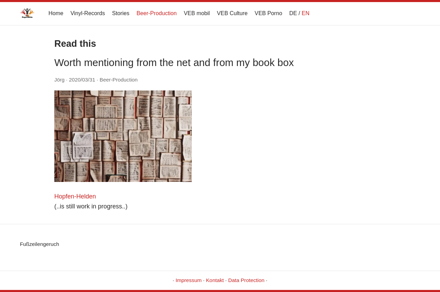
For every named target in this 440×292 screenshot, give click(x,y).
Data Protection (246, 280)
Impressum (189, 280)
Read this (75, 44)
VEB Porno (268, 13)
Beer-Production (156, 13)
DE (293, 13)
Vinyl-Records (87, 13)
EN (306, 13)
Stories (120, 13)
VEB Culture (232, 13)
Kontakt (215, 280)
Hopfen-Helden (75, 196)
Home (55, 13)
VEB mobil (197, 13)
